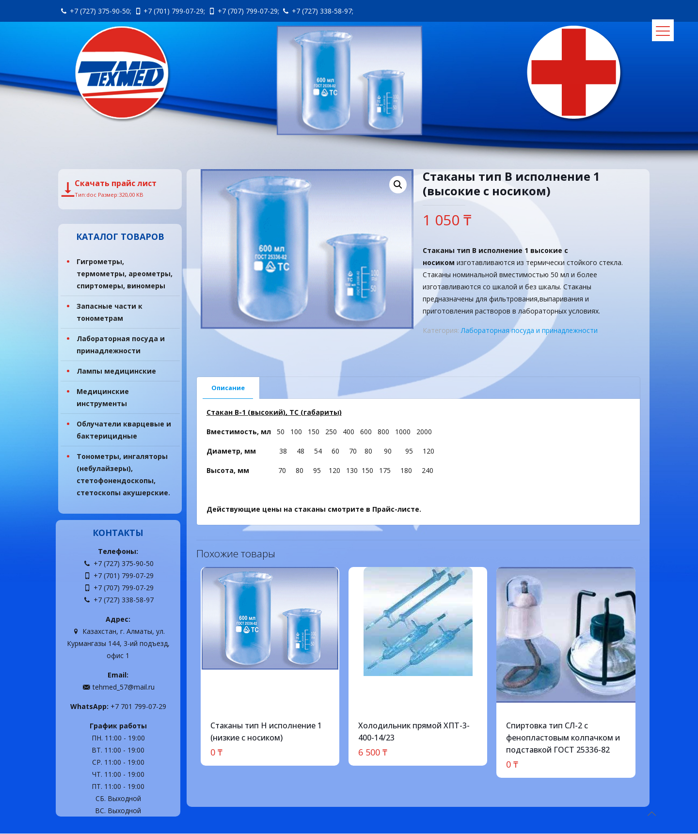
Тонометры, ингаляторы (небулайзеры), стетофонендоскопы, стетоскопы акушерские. (123, 475)
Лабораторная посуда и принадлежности (529, 330)
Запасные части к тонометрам (110, 312)
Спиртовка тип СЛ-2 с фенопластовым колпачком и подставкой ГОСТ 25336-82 (563, 737)
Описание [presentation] (228, 387)
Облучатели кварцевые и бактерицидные (124, 430)
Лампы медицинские (116, 371)
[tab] (228, 388)
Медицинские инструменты (103, 398)
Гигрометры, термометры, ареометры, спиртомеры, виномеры (125, 274)
